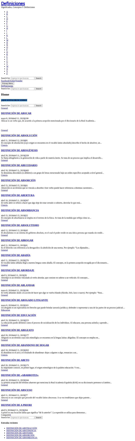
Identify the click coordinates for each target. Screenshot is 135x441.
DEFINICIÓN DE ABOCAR (16, 113)
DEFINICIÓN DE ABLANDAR (18, 285)
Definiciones (13, 3)
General (4, 108)
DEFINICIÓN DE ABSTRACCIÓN (21, 428)
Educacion (5, 310)
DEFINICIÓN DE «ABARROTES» (20, 375)
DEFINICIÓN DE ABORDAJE (17, 270)
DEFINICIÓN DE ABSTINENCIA (21, 430)
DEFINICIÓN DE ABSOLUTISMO (20, 225)
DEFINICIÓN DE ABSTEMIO (19, 433)
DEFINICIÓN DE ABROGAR (17, 240)
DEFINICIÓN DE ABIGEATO (17, 330)
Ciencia (4, 145)
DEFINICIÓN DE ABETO (15, 360)
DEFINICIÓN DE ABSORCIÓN (18, 180)
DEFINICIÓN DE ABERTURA (17, 195)
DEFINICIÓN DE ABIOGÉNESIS (19, 150)
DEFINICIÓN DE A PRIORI (16, 405)
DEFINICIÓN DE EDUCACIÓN (18, 315)
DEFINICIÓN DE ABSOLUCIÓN (19, 135)
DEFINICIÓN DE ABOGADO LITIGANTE (24, 300)
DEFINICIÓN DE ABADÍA (15, 255)
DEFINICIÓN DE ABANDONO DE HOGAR (25, 345)
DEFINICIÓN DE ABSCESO (16, 390)
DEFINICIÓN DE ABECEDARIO (19, 165)
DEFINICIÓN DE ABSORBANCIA (20, 210)
